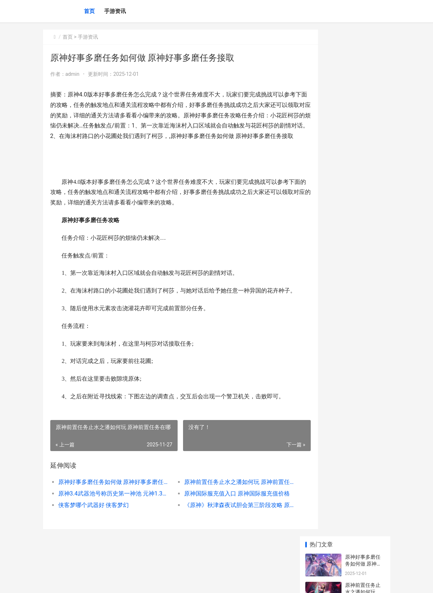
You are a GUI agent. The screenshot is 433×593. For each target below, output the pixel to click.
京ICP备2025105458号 (141, 581)
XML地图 (173, 581)
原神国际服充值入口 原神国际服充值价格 (222, 514)
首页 (89, 11)
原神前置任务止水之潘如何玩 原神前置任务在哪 (222, 502)
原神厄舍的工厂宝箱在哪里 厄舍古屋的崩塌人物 (363, 279)
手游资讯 (115, 11)
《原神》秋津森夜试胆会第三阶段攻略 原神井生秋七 (222, 525)
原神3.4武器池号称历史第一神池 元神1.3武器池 (109, 514)
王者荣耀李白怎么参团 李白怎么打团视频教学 (363, 416)
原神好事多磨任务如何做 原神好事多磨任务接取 (109, 502)
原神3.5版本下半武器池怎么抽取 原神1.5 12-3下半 (364, 501)
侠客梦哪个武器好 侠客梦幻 (93, 525)
